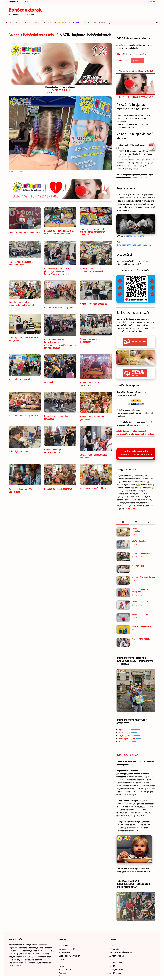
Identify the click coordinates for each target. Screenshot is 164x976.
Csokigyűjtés (114, 949)
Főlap (17, 23)
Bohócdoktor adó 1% (67, 949)
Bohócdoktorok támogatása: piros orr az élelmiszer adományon (59, 232)
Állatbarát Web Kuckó (117, 956)
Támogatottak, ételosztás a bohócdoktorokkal (21, 263)
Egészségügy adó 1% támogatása (140, 590)
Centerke (86, 23)
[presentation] (122, 522)
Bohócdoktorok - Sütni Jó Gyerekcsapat (91, 384)
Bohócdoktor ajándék (140, 601)
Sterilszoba (63, 945)
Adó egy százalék (116, 969)
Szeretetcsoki (49, 23)
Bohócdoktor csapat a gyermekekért (24, 415)
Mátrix (76, 23)
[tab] (122, 522)
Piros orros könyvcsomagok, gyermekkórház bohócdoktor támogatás (92, 232)
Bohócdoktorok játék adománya (58, 488)
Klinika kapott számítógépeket (93, 303)
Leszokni (62, 959)
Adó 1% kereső (115, 973)
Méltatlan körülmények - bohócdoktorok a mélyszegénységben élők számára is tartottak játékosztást (60, 343)
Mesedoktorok (64, 952)
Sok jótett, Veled (138, 566)
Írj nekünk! (130, 508)
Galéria (14, 35)
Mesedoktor (99, 23)
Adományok (63, 973)
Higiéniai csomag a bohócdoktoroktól (52, 451)
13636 (111, 959)
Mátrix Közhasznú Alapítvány (121, 952)
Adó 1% (9, 23)
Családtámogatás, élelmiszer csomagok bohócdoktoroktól (21, 303)
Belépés (27, 2)
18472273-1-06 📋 (60, 90)
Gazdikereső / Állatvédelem (69, 956)
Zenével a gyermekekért (141, 553)
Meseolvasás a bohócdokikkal (93, 488)
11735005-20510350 (135, 236)
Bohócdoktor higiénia (140, 614)
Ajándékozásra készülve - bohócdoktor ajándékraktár (92, 270)
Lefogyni (62, 962)
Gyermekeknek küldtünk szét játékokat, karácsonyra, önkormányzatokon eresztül (56, 271)
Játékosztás (49, 382)
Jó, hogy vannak (129, 735)
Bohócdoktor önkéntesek (19, 379)
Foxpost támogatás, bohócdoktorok (24, 232)
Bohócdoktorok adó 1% (41, 35)
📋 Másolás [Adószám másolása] (137, 61)
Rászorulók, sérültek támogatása (58, 307)
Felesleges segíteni (130, 738)
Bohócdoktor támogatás (141, 639)
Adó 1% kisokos (115, 962)
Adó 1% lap (113, 966)
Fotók (36, 23)
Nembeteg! (63, 966)
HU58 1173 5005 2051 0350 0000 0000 (133, 245)
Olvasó (27, 23)
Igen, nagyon (129, 729)
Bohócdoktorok (25, 10)
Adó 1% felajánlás (139, 541)
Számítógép (64, 23)
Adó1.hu (112, 945)
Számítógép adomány (18, 451)
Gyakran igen (128, 732)
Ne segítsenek (127, 741)
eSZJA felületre (132, 118)
